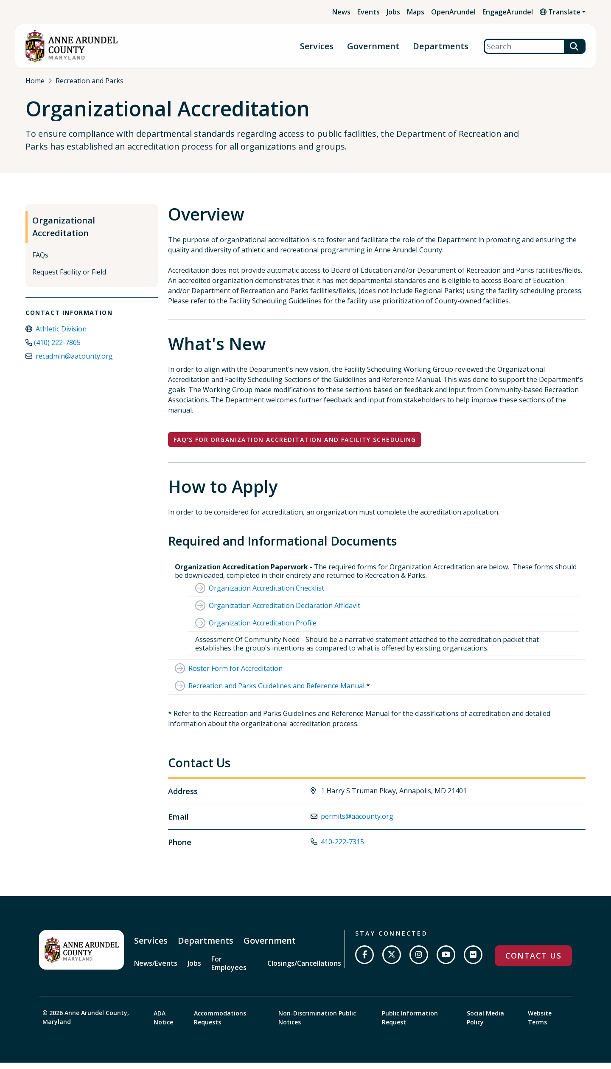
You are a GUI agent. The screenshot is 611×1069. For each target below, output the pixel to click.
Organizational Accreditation (63, 234)
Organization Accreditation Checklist (266, 595)
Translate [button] (560, 12)
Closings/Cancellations (304, 970)
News (341, 12)
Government (373, 46)
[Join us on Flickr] (473, 962)
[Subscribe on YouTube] (446, 962)
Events (368, 12)
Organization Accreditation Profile (263, 630)
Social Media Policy (485, 1023)
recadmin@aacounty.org (74, 363)
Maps (415, 12)
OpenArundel (453, 12)
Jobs (393, 12)
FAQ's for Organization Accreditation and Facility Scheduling (295, 447)
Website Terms (540, 1023)
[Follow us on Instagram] (418, 962)
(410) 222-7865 (57, 349)
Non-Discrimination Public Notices (317, 1023)
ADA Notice (163, 1023)
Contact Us (533, 963)
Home (35, 80)
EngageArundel (507, 12)
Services (317, 46)
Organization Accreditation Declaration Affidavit (284, 612)
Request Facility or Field (69, 279)
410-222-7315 (342, 848)
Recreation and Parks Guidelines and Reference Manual (276, 693)
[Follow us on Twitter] (391, 962)
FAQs (40, 262)
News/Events (155, 970)
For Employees (229, 970)
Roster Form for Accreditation (235, 675)
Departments (440, 46)
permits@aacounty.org (357, 823)
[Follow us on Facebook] (364, 962)
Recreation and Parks (89, 80)
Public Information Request (410, 1023)
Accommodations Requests (220, 1023)
